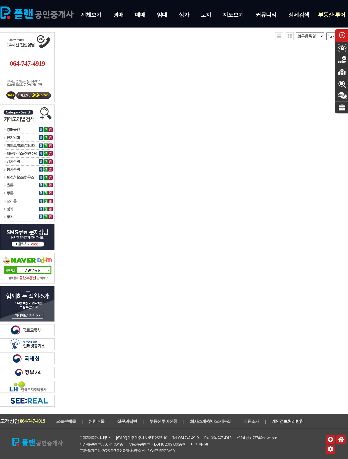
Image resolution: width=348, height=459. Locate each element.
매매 (140, 15)
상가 (184, 15)
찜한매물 (96, 421)
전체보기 (91, 15)
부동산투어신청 (163, 421)
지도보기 (233, 15)
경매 (118, 15)
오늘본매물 (66, 421)
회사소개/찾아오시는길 (210, 421)
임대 (162, 15)
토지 (206, 15)
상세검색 (298, 15)
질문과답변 (127, 421)
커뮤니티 (266, 15)
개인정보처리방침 (288, 421)
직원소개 (251, 421)
